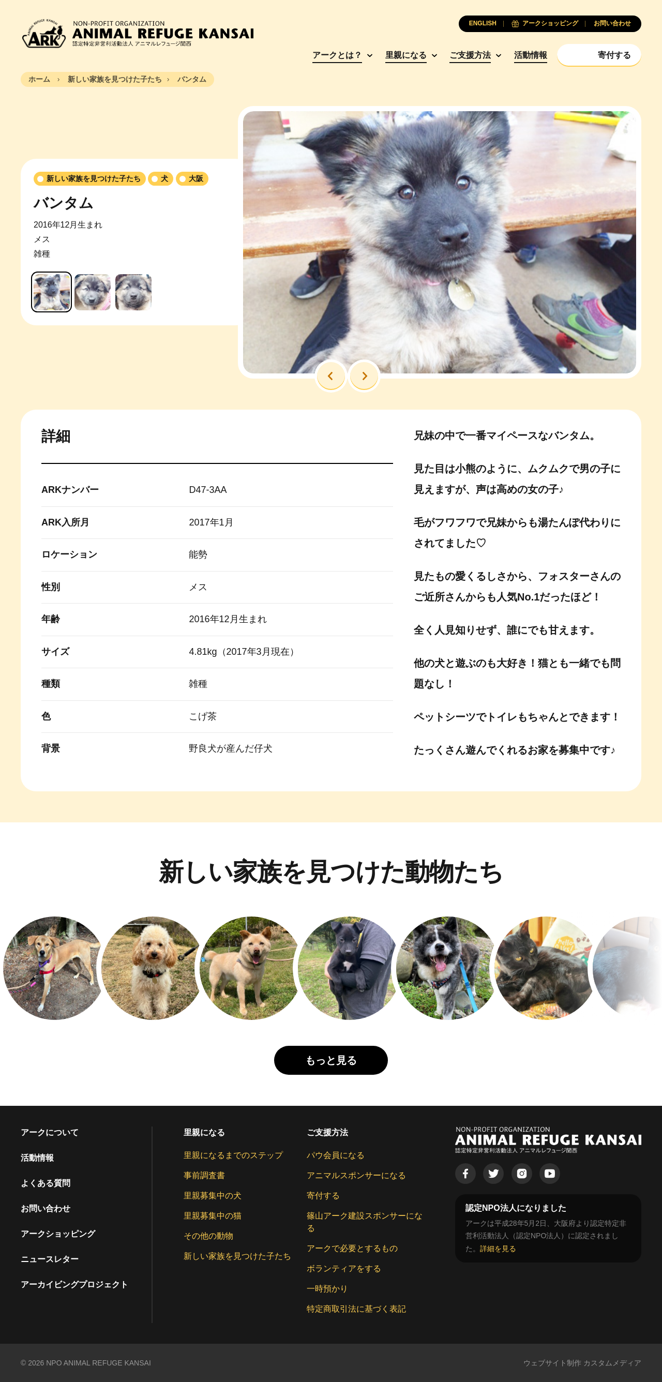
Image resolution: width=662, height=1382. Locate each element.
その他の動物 (208, 1235)
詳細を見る (498, 1248)
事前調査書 (204, 1175)
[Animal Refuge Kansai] (137, 33)
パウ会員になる (336, 1155)
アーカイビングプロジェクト (74, 1284)
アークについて (50, 1132)
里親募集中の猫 (213, 1215)
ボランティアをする (344, 1268)
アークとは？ (337, 55)
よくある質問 (45, 1183)
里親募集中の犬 (213, 1195)
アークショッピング (58, 1233)
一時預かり (327, 1288)
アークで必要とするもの (352, 1248)
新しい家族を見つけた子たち (237, 1256)
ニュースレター (50, 1259)
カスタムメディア (612, 1363)
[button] (331, 376)
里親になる (406, 55)
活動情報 (530, 55)
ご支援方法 (470, 55)
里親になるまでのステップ (233, 1155)
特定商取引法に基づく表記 (356, 1308)
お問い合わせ (45, 1208)
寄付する (323, 1195)
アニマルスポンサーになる (356, 1175)
